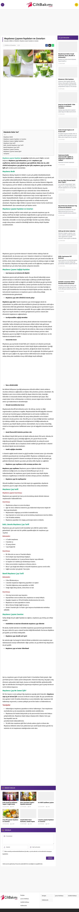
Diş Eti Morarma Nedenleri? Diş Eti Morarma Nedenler (67, 206)
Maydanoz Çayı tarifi (9, 143)
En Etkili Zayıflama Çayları (46, 802)
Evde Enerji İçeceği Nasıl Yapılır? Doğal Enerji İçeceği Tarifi (10, 804)
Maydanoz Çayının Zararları (11, 149)
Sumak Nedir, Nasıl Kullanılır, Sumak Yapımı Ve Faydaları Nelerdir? (27, 821)
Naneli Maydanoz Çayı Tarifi (11, 147)
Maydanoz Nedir (8, 137)
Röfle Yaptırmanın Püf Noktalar (65, 257)
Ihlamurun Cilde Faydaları (66, 79)
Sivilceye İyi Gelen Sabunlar (66, 231)
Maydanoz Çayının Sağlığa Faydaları (13, 141)
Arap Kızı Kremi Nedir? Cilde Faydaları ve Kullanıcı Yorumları (66, 106)
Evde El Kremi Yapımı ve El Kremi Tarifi (66, 130)
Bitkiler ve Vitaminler (14, 41)
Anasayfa (6, 41)
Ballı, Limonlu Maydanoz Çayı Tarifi (13, 145)
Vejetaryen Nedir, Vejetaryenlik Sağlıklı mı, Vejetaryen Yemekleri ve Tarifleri (65, 157)
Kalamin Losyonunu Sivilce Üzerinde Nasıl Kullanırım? (66, 282)
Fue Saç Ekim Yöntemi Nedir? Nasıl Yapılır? (67, 181)
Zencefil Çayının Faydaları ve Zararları (10, 820)
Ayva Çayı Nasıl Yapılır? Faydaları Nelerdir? (27, 803)
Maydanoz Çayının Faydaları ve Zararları (14, 139)
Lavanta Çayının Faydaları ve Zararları (46, 820)
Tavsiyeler (6, 153)
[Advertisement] (39, 22)
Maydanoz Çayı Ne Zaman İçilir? (12, 151)
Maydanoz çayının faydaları (12, 158)
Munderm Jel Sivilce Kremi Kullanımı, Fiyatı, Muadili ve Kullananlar (66, 55)
